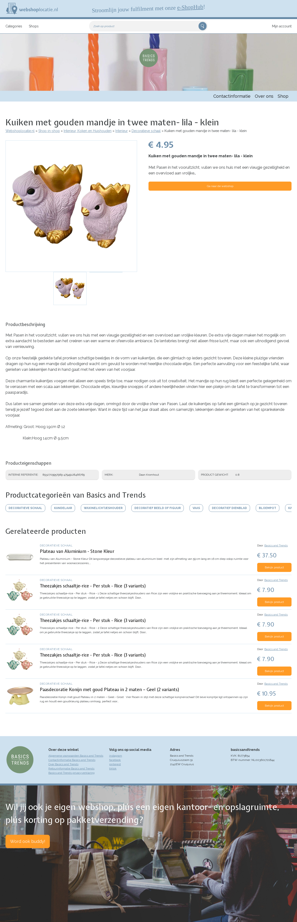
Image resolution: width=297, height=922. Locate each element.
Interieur (121, 131)
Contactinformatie (232, 96)
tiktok (113, 768)
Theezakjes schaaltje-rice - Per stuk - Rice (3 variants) (93, 586)
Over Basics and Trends (63, 764)
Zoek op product (103, 26)
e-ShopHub (190, 7)
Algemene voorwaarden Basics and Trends (75, 755)
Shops (34, 26)
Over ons (264, 96)
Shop (283, 96)
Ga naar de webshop (220, 186)
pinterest (115, 764)
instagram (115, 755)
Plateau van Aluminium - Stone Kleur (77, 551)
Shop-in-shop (49, 131)
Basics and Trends (276, 545)
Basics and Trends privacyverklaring (71, 772)
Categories (13, 26)
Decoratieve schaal (146, 131)
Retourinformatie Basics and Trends (71, 768)
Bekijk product (274, 567)
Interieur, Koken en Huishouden (88, 131)
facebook (115, 760)
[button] (71, 206)
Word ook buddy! (27, 841)
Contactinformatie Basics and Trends (71, 760)
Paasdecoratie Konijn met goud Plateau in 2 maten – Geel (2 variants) (109, 690)
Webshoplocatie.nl (20, 131)
